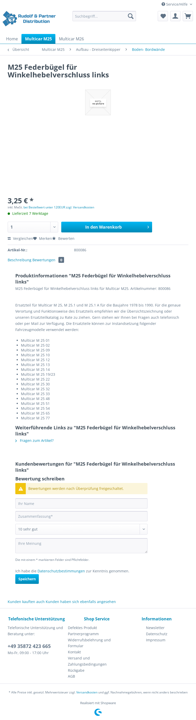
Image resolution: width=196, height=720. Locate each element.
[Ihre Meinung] (81, 545)
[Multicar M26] (71, 39)
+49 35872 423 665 (29, 646)
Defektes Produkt (82, 627)
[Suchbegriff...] (104, 16)
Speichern (27, 578)
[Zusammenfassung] (81, 516)
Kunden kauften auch (26, 601)
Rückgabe (76, 670)
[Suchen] (130, 16)
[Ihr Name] (81, 503)
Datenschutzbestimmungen (61, 571)
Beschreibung (19, 259)
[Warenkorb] (188, 16)
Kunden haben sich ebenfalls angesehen (81, 601)
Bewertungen (48, 259)
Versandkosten (86, 692)
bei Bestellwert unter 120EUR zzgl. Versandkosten (58, 207)
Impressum (155, 640)
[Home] (12, 39)
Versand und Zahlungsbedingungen (87, 661)
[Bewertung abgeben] (81, 529)
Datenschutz (156, 633)
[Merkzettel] (163, 16)
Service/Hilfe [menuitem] (175, 4)
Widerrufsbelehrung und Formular (89, 643)
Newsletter (155, 627)
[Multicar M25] (38, 39)
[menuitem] (104, 18)
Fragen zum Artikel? (34, 440)
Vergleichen (20, 238)
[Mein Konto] (175, 16)
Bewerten (63, 238)
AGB (71, 676)
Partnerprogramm (83, 633)
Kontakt (74, 652)
